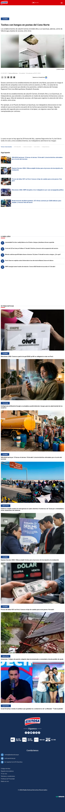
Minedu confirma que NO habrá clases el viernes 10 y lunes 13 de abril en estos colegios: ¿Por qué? (33, 254)
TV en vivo (4, 774)
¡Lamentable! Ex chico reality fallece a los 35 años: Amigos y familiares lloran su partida (29, 242)
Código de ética (5, 768)
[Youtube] (31, 733)
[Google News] (36, 733)
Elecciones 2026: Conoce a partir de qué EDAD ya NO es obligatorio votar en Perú (27, 356)
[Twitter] (28, 733)
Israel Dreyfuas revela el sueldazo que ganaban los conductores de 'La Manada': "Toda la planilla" (32, 709)
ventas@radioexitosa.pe (11, 755)
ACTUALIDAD (17, 146)
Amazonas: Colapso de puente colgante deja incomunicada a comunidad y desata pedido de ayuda (32, 659)
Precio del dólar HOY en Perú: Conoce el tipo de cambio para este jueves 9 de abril (27, 609)
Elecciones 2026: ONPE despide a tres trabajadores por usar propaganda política (37, 190)
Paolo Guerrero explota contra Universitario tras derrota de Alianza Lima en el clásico (29, 260)
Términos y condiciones (8, 776)
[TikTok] (39, 733)
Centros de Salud (27, 146)
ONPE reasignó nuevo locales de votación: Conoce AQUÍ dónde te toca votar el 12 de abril (30, 266)
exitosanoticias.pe (9, 758)
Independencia (45, 146)
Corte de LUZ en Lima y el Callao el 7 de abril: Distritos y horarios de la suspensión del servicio (31, 248)
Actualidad (5, 18)
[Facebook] (26, 733)
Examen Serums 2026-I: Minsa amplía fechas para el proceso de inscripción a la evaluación (30, 560)
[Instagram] (34, 733)
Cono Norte (37, 146)
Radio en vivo (5, 781)
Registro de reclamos (7, 771)
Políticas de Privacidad (8, 779)
